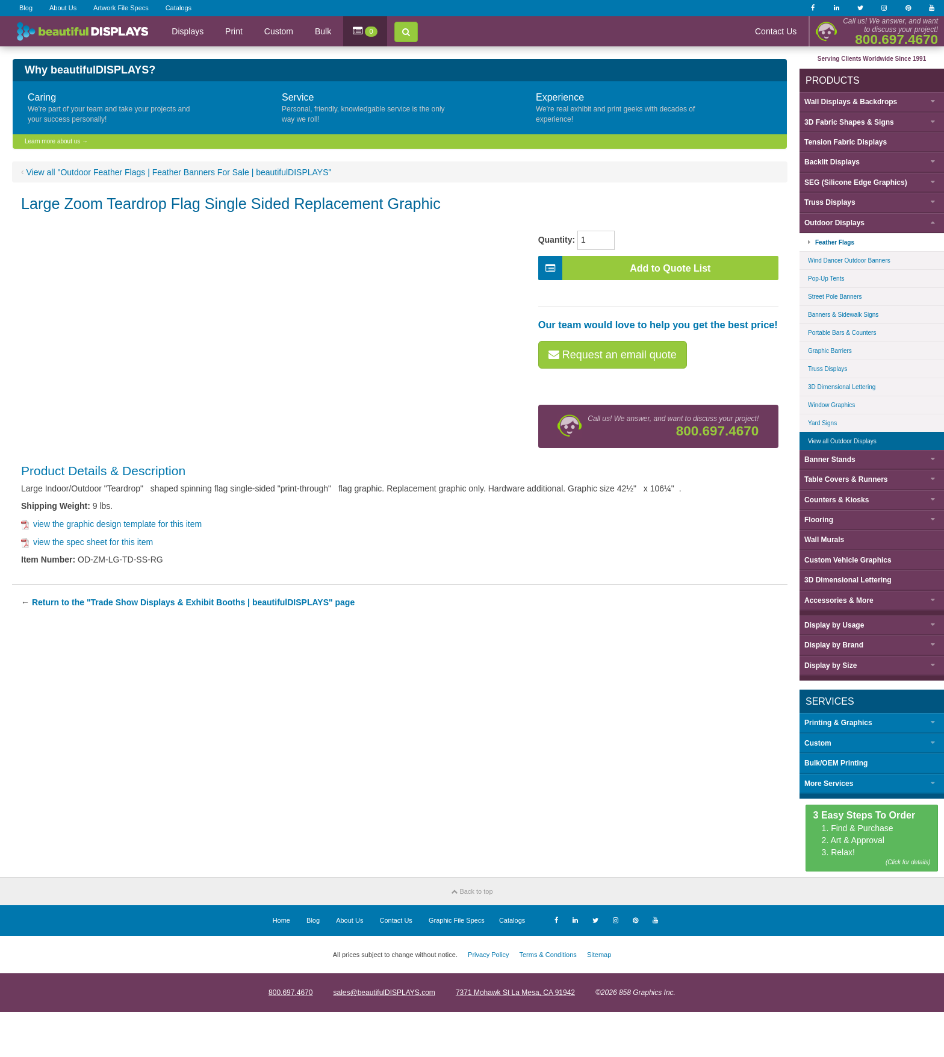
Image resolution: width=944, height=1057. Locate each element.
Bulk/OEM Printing (836, 763)
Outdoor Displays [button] (834, 223)
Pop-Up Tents (826, 278)
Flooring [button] (818, 520)
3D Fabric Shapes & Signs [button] (849, 122)
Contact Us (775, 31)
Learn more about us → (56, 141)
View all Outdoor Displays (842, 441)
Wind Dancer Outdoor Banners (849, 260)
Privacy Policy (488, 954)
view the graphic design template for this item (111, 524)
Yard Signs (822, 423)
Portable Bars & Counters (842, 332)
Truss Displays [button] (830, 202)
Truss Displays (827, 369)
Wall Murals (824, 539)
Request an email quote (612, 355)
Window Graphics (831, 405)
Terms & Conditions (547, 954)
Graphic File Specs (457, 920)
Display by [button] (834, 625)
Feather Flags (834, 242)
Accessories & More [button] (839, 600)
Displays (187, 31)
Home (281, 920)
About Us (62, 7)
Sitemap (599, 954)
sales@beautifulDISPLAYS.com (384, 992)
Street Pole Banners (835, 296)
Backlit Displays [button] (832, 162)
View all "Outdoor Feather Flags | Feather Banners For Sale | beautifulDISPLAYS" (179, 172)
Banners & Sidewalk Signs (843, 314)
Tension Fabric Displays (845, 142)
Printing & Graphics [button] (838, 723)
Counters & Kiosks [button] (836, 500)
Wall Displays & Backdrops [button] (850, 102)
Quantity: (556, 240)
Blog (26, 7)
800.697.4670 (290, 992)
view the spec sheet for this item (87, 542)
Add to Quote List (624, 268)
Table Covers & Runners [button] (845, 479)
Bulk (323, 31)
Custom (278, 31)
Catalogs (178, 7)
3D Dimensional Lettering (841, 387)
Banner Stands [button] (830, 459)
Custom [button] (817, 743)
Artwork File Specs (121, 7)
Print (234, 31)
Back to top (471, 891)
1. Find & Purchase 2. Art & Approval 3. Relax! (872, 838)
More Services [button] (828, 783)
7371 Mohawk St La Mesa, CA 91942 (515, 992)
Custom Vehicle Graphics (848, 560)
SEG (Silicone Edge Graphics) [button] (855, 182)
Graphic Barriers (830, 351)
